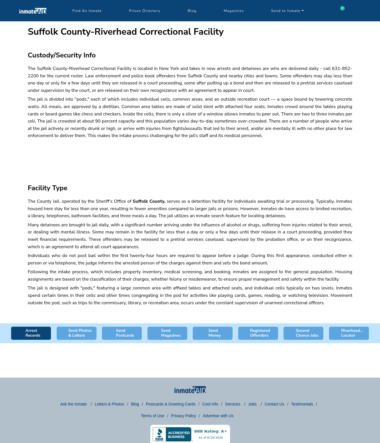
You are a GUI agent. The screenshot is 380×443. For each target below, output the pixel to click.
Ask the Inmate (74, 404)
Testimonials (302, 404)
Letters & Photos (109, 404)
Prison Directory (144, 11)
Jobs (253, 404)
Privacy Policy (183, 415)
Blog (192, 11)
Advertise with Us (218, 415)
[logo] (32, 20)
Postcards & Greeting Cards (170, 404)
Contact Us (274, 404)
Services (233, 404)
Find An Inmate (87, 11)
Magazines (234, 11)
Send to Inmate (287, 11)
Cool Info (210, 404)
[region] (190, 156)
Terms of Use (152, 415)
